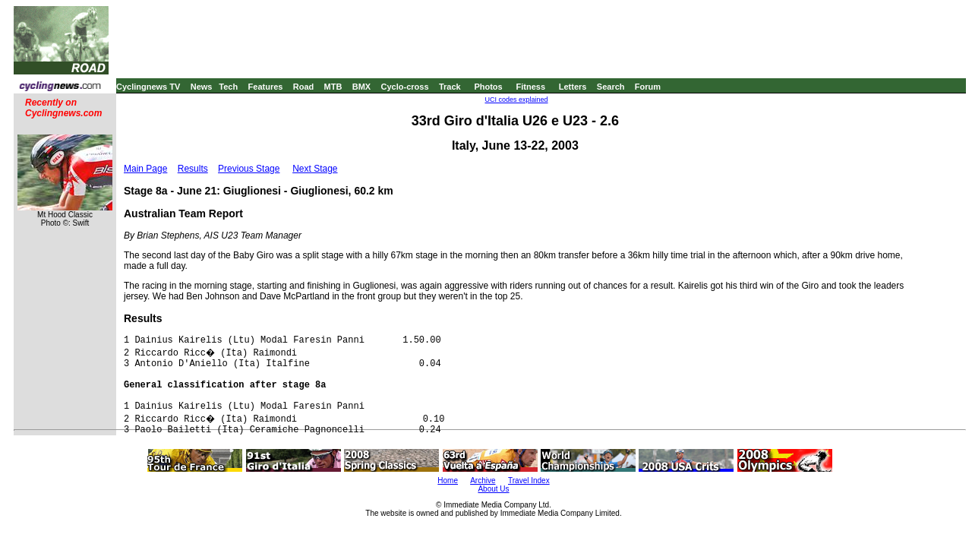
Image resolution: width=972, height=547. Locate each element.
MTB (333, 86)
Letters (573, 86)
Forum (648, 86)
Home (447, 480)
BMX (361, 86)
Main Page (145, 168)
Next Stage (314, 168)
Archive (482, 480)
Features (265, 86)
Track (450, 86)
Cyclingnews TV (148, 86)
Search (611, 86)
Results (193, 168)
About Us (493, 489)
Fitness (530, 86)
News (202, 86)
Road (303, 86)
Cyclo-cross (405, 86)
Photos (488, 86)
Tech (228, 86)
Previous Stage (248, 168)
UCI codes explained (516, 99)
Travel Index (529, 480)
